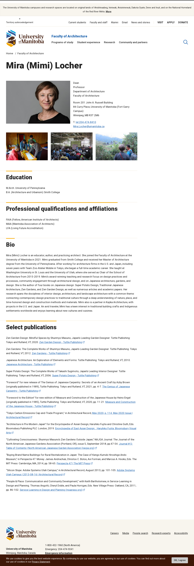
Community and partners (133, 37)
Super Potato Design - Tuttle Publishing (74, 371)
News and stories (140, 17)
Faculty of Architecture (69, 32)
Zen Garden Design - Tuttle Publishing (60, 337)
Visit (160, 17)
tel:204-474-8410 (86, 117)
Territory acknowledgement (19, 18)
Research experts (161, 528)
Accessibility (181, 528)
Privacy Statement (41, 561)
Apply (171, 17)
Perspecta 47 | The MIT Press (73, 458)
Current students (77, 17)
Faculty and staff (98, 17)
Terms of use (158, 552)
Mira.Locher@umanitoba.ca (88, 121)
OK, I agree (180, 560)
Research (109, 37)
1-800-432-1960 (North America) (62, 540)
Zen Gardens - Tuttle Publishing (49, 348)
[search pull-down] (185, 37)
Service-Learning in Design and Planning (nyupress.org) (51, 485)
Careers (114, 528)
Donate (183, 17)
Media (125, 528)
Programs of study (62, 37)
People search (140, 528)
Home (9, 48)
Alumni (114, 17)
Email (125, 17)
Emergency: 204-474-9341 (59, 544)
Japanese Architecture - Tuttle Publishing (29, 359)
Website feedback (178, 552)
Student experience (88, 37)
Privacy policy (139, 552)
